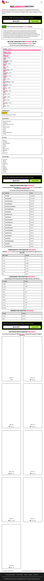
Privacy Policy (20, 574)
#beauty (5, 87)
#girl (4, 66)
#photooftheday (6, 81)
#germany (5, 102)
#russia (4, 51)
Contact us (36, 574)
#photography (6, 69)
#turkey (5, 93)
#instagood (5, 72)
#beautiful (5, 90)
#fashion (5, 63)
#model (4, 57)
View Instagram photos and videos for (32, 571)
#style (4, 99)
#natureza (5, 159)
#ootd (4, 105)
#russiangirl (5, 60)
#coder (4, 162)
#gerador (5, 167)
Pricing (25, 574)
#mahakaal (5, 169)
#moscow (5, 75)
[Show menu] (41, 2)
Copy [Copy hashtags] (4, 26)
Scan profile (35, 21)
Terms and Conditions (10, 574)
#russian (5, 48)
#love (4, 54)
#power (4, 170)
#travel (4, 78)
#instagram (5, 84)
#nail (4, 165)
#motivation (5, 163)
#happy (4, 96)
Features (30, 574)
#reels (4, 166)
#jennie (4, 160)
